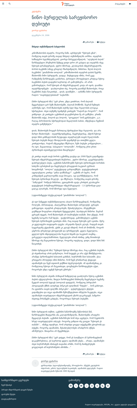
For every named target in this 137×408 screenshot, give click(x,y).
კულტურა (36, 11)
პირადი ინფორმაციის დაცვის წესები (17, 389)
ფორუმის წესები (8, 394)
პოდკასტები (120, 3)
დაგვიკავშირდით (8, 399)
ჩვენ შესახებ (6, 385)
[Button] (88, 42)
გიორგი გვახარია (39, 30)
